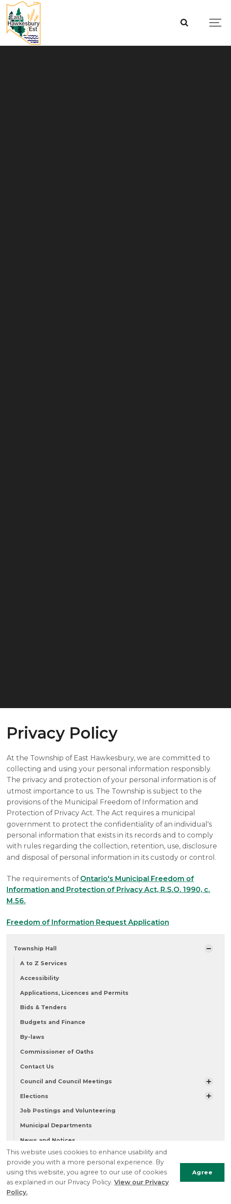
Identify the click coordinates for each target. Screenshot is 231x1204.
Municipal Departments (56, 1125)
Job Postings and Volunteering (68, 1110)
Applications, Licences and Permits (74, 993)
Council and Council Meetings (66, 1081)
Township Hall (35, 948)
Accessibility (39, 978)
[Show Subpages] (208, 948)
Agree (202, 1172)
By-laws (32, 1037)
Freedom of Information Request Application (88, 922)
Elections (34, 1096)
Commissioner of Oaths (57, 1051)
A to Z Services (43, 963)
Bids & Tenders (43, 1007)
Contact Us (37, 1066)
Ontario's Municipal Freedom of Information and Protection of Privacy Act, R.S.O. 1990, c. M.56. (108, 890)
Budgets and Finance (52, 1022)
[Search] (184, 23)
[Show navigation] (215, 23)
